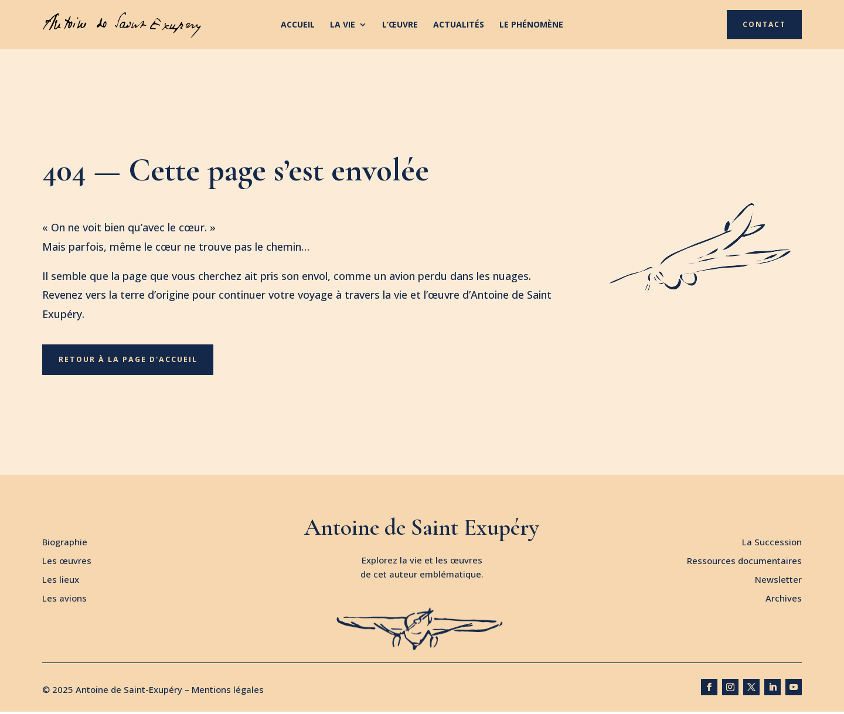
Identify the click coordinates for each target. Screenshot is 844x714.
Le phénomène (531, 25)
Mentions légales (228, 692)
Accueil (298, 25)
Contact (764, 24)
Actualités (458, 25)
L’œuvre (400, 25)
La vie (342, 25)
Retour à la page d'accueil (130, 361)
